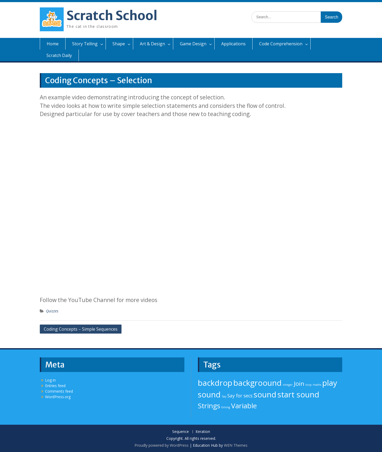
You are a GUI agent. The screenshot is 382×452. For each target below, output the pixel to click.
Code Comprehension (280, 44)
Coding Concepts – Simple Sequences (81, 329)
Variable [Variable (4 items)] (244, 405)
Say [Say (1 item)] (224, 396)
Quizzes (52, 310)
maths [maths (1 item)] (317, 385)
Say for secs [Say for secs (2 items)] (240, 395)
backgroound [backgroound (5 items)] (257, 383)
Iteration (203, 431)
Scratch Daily (59, 55)
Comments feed (59, 391)
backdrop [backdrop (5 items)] (215, 383)
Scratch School (111, 16)
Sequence (180, 431)
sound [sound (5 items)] (265, 394)
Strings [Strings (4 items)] (209, 405)
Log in (50, 380)
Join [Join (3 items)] (299, 383)
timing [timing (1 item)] (225, 407)
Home (53, 44)
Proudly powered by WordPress (161, 445)
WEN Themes (236, 445)
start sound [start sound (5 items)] (298, 394)
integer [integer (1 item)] (288, 385)
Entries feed (55, 385)
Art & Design (152, 44)
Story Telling (85, 44)
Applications (233, 44)
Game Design (193, 44)
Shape (118, 44)
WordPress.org (58, 396)
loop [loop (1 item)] (308, 385)
